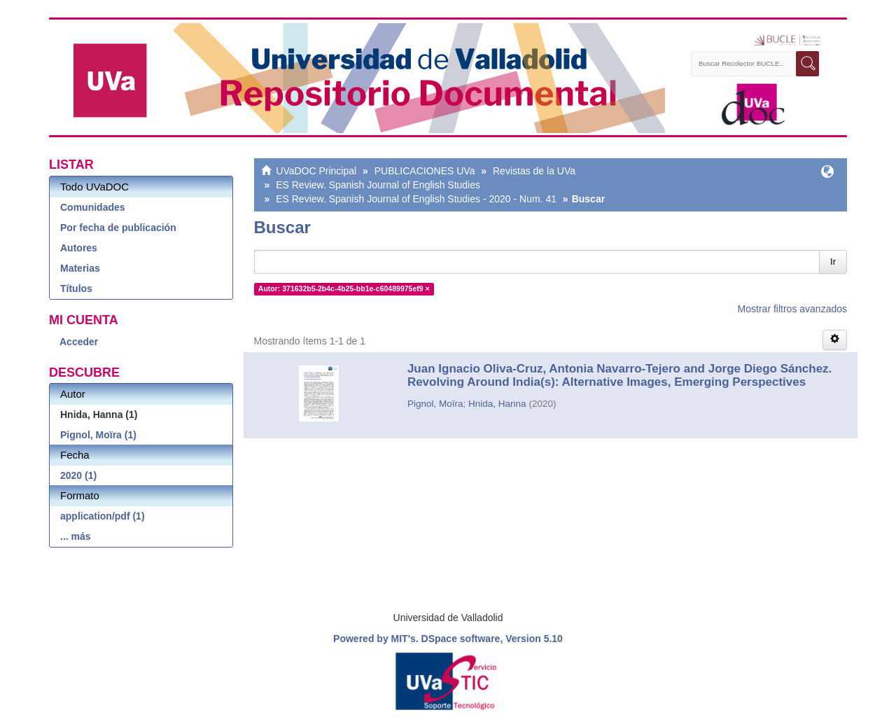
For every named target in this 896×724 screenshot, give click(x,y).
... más (75, 536)
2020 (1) (78, 475)
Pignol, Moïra (435, 403)
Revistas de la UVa (534, 170)
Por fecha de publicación (118, 227)
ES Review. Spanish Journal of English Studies (378, 184)
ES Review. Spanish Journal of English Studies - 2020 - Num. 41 (416, 198)
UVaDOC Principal (316, 170)
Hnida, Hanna (497, 403)
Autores (78, 247)
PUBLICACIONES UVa (424, 170)
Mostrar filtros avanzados (792, 308)
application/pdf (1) (102, 516)
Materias (80, 268)
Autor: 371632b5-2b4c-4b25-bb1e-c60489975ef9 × (344, 288)
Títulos (76, 288)
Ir (833, 261)
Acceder (78, 341)
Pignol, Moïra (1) (98, 434)
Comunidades (92, 207)
